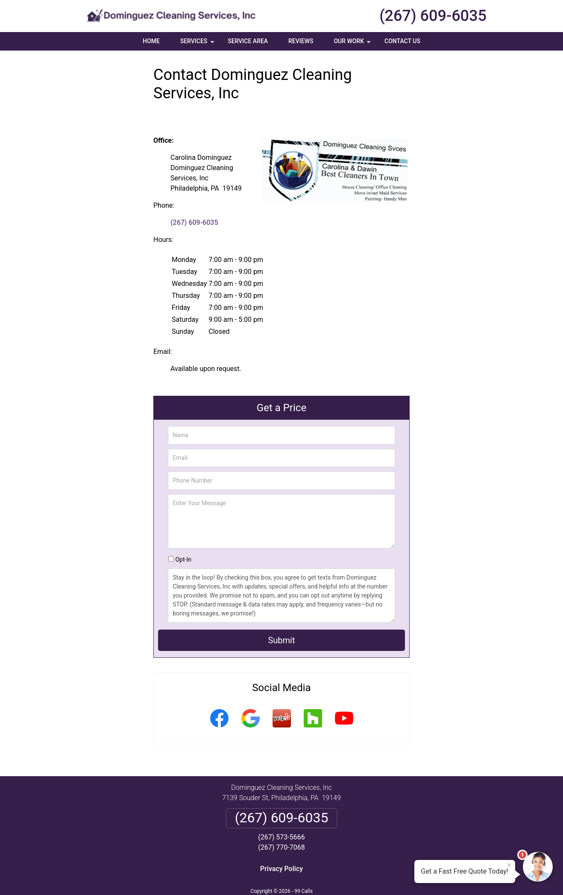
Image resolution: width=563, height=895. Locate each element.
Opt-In (183, 559)
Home (151, 41)
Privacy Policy (281, 869)
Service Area (248, 41)
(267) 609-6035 (433, 16)
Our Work (353, 44)
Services (198, 44)
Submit (281, 640)
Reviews (300, 41)
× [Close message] (509, 865)
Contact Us (402, 41)
